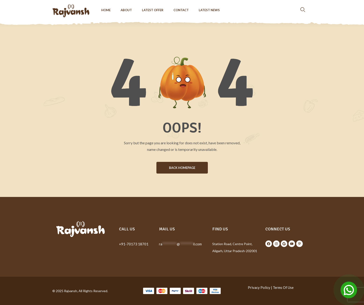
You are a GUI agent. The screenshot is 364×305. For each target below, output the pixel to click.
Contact (181, 10)
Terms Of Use (283, 287)
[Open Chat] (349, 290)
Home (106, 10)
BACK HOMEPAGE (182, 168)
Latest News (209, 10)
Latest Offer (152, 10)
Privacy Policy (259, 287)
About (126, 10)
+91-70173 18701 (133, 244)
